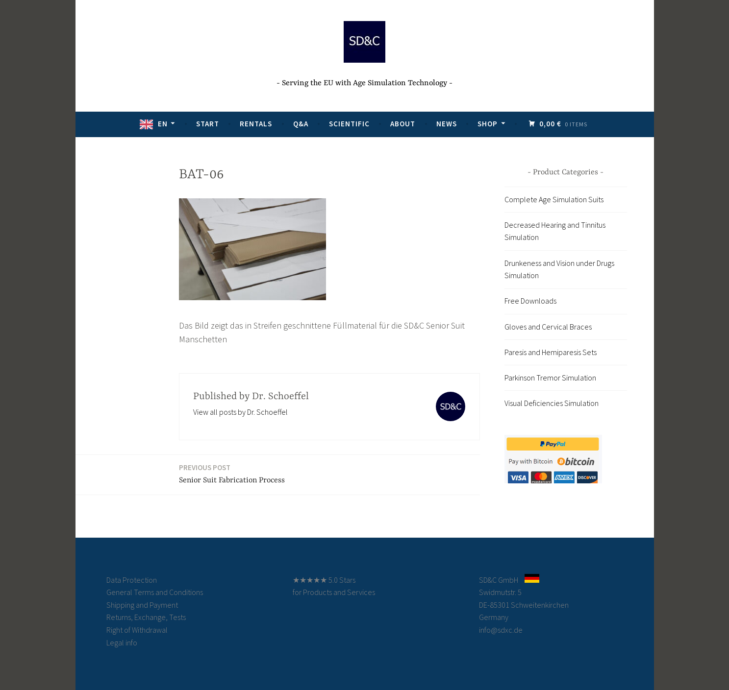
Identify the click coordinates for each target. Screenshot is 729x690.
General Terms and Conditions (154, 592)
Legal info (121, 642)
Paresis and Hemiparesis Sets (550, 352)
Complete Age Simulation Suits (553, 199)
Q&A (301, 123)
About (403, 123)
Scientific (350, 123)
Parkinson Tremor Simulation (550, 377)
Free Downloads (530, 301)
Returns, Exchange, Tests (146, 617)
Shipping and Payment (142, 605)
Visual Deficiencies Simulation (551, 403)
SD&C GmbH (498, 580)
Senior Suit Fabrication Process (232, 473)
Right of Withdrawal (137, 630)
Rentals (257, 123)
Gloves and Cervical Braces (548, 327)
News (447, 123)
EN (164, 123)
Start (208, 123)
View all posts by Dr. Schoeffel (240, 412)
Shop (488, 123)
